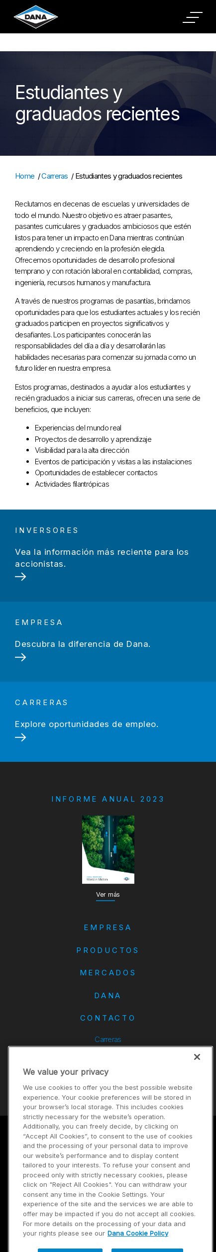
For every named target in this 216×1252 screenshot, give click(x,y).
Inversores (108, 1054)
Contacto (108, 1018)
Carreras (54, 176)
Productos (108, 950)
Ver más (108, 894)
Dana (108, 995)
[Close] (197, 1073)
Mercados (108, 972)
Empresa (108, 927)
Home (24, 176)
